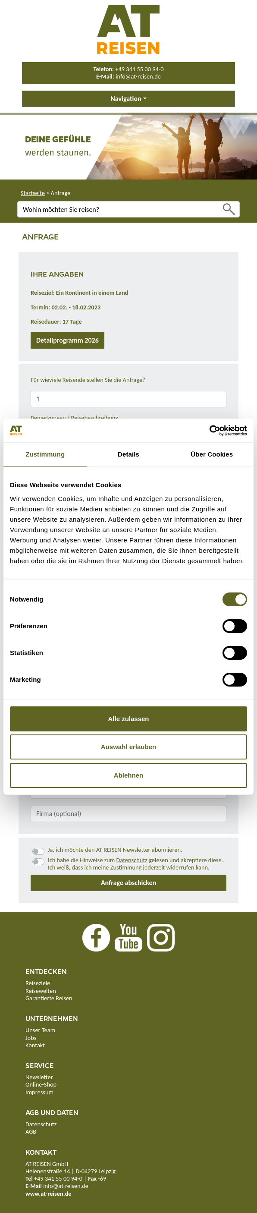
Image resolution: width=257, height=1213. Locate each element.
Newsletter (39, 1077)
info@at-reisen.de (138, 76)
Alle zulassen (128, 718)
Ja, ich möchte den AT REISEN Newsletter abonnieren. (115, 850)
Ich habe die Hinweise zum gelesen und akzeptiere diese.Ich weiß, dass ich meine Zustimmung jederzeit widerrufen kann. (135, 864)
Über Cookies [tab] (212, 454)
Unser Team (40, 1030)
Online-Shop (40, 1084)
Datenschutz (131, 860)
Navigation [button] (125, 99)
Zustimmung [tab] (45, 454)
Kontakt (35, 1045)
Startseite (33, 193)
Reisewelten (40, 991)
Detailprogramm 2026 (67, 340)
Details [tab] (128, 454)
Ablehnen (128, 775)
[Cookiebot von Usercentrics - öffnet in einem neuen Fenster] (209, 430)
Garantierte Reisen (48, 998)
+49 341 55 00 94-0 (139, 69)
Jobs (30, 1038)
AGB (30, 1131)
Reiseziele (37, 983)
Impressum (39, 1092)
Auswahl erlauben (128, 746)
